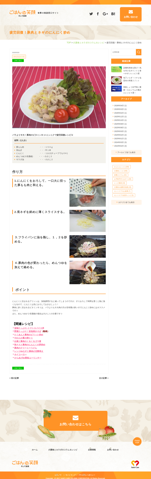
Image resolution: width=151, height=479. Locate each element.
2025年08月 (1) (120, 128)
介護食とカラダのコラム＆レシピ (88, 43)
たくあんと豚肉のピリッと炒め (28, 335)
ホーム (33, 448)
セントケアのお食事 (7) (122, 191)
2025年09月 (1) (120, 124)
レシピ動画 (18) (119, 183)
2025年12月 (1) (120, 117)
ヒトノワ (58, 472)
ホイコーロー (20, 354)
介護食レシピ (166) (120, 171)
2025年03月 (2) (120, 131)
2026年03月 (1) (120, 109)
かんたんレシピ (19, 56)
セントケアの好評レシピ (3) (123, 195)
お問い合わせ (113, 448)
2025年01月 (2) (120, 139)
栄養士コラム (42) (120, 175)
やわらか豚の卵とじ (23, 338)
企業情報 (90, 448)
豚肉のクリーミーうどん (25, 348)
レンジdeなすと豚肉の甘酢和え (29, 351)
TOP (69, 43)
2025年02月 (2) (120, 135)
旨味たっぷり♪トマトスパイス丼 (29, 328)
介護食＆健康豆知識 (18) (122, 187)
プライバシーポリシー (86, 472)
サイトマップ (70, 472)
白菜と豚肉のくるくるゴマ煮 (27, 341)
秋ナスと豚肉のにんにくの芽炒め (29, 345)
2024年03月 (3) (120, 142)
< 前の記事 (14, 378)
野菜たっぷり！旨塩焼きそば (27, 331)
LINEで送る (18, 60)
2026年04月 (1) (120, 106)
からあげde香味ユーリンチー (27, 358)
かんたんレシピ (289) (121, 167)
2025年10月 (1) (120, 120)
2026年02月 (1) (120, 113)
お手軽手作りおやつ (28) (122, 179)
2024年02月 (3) (120, 146)
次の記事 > (103, 378)
